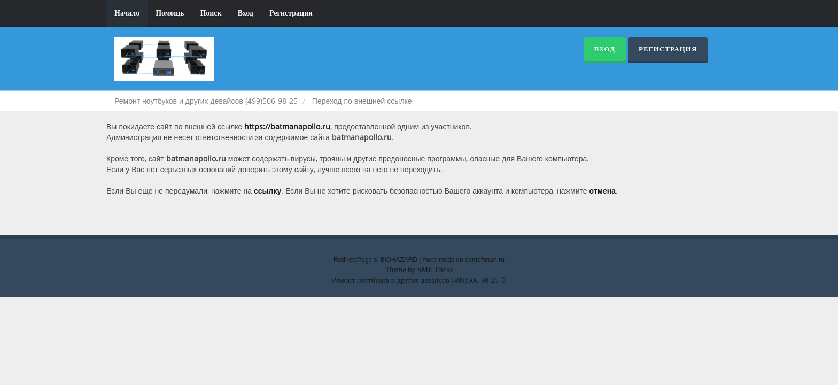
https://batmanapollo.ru (287, 126)
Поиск (210, 13)
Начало (126, 13)
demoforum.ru (485, 260)
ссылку (267, 191)
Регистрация (291, 13)
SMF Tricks (435, 270)
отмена (602, 191)
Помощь (170, 13)
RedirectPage (352, 260)
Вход (245, 13)
